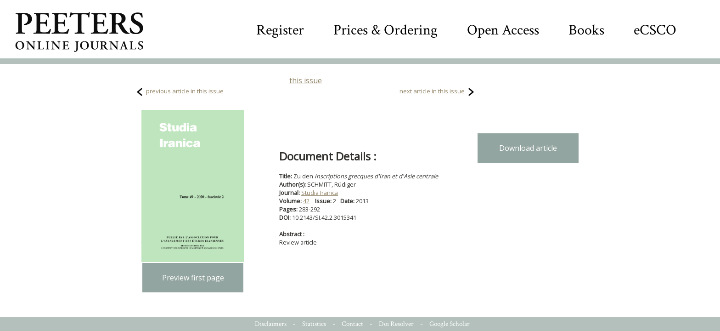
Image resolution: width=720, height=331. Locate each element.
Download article (528, 148)
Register (280, 30)
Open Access (503, 30)
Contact (352, 324)
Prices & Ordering (385, 30)
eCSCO (655, 30)
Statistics (314, 324)
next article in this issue (432, 91)
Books (586, 30)
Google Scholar (449, 324)
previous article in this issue (185, 91)
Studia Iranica (319, 192)
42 (306, 201)
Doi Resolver (396, 324)
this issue (305, 80)
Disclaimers (271, 324)
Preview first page (193, 278)
